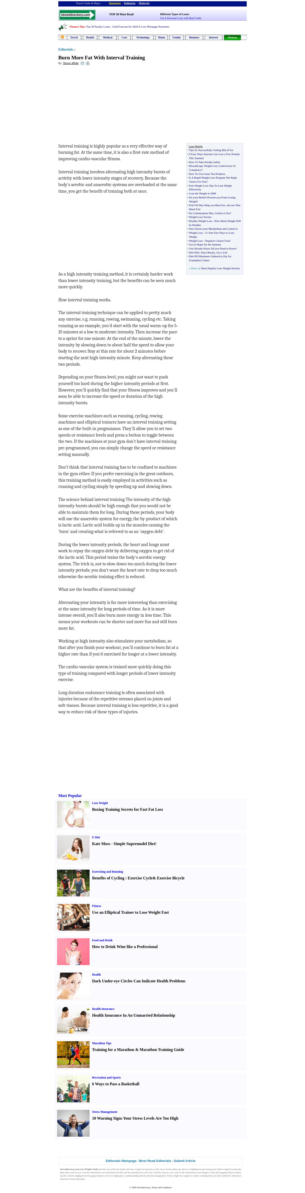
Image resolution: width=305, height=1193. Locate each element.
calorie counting (200, 1175)
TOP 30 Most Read (121, 14)
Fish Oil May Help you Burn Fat (207, 205)
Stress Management (104, 1112)
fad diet (119, 1172)
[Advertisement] (99, 105)
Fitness (96, 906)
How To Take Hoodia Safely (204, 162)
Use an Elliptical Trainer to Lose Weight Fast (130, 912)
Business (194, 37)
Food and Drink (102, 940)
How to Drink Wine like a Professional (125, 947)
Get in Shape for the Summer (205, 244)
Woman (232, 37)
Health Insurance (103, 1009)
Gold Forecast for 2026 (125, 26)
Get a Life (221, 252)
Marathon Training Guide (162, 1049)
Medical (108, 37)
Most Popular (70, 795)
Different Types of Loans (174, 14)
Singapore (115, 3)
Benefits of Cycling (108, 878)
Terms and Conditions (162, 1187)
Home (161, 37)
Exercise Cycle (140, 878)
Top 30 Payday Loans (98, 26)
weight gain (117, 1175)
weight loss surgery (181, 1175)
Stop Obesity (208, 252)
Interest (213, 37)
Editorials (65, 49)
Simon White (71, 63)
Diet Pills (194, 252)
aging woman (96, 1175)
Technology (143, 37)
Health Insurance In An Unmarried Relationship (133, 1015)
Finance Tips (77, 26)
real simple (121, 1169)
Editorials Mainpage (121, 1161)
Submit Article (185, 1161)
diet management (158, 1175)
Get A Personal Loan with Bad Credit (180, 18)
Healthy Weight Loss (200, 220)
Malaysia (144, 3)
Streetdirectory (143, 1187)
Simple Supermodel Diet (134, 844)
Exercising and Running (107, 871)
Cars (124, 37)
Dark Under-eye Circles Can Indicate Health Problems (138, 981)
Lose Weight (100, 803)
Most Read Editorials (155, 1161)
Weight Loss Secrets (200, 216)
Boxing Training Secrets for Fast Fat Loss (127, 809)
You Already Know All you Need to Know (212, 248)
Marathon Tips (101, 1043)
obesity (143, 1175)
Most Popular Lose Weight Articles (220, 268)
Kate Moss (101, 844)
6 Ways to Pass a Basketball (115, 1084)
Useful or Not (222, 213)
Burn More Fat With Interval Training (101, 58)
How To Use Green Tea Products (207, 173)
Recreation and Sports (106, 1077)
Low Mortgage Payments (155, 26)
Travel (74, 37)
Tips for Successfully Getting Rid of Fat (211, 150)
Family (177, 37)
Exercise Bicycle (170, 878)
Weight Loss (196, 232)
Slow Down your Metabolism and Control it (213, 228)
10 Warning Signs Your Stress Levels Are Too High (135, 1118)
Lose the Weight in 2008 (202, 193)
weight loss (140, 1169)
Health (90, 37)
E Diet (96, 837)
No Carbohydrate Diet (201, 213)
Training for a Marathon (113, 1049)
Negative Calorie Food (217, 240)
